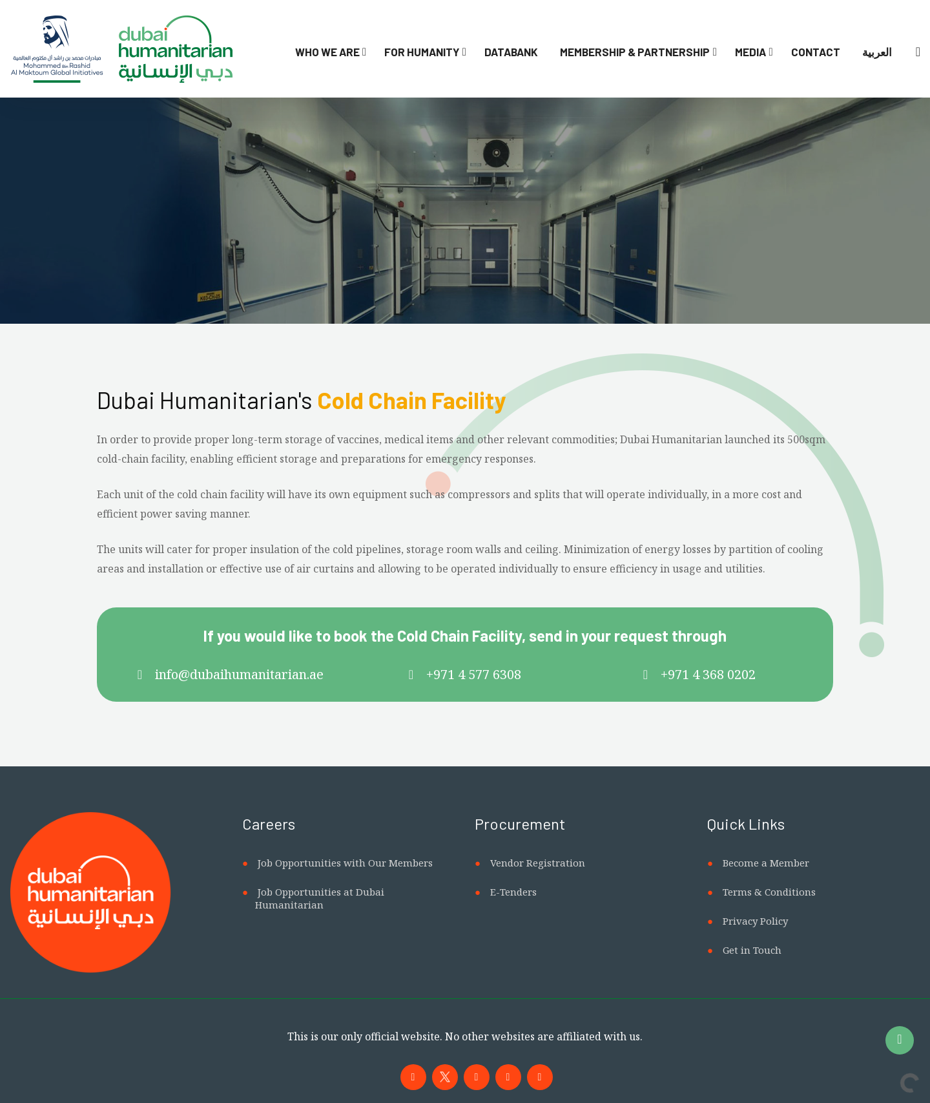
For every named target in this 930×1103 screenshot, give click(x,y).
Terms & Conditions (769, 891)
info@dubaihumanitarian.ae (239, 674)
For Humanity (421, 51)
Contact (815, 51)
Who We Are (327, 51)
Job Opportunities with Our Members (345, 862)
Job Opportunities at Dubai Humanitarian (319, 898)
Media (750, 51)
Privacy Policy (755, 920)
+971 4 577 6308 (473, 674)
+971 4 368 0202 (708, 674)
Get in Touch (752, 949)
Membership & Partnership (635, 51)
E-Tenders (513, 891)
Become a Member (766, 862)
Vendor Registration (537, 862)
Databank (511, 51)
